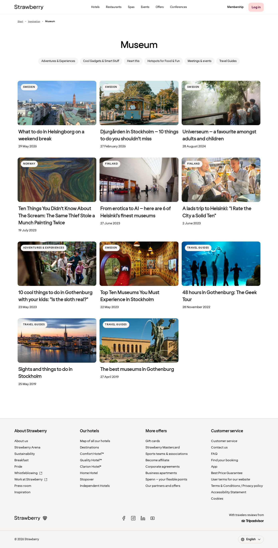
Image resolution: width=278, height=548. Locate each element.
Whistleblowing (28, 473)
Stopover (87, 479)
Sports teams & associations (166, 454)
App (214, 466)
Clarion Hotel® (90, 466)
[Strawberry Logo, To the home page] (28, 7)
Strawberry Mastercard (162, 447)
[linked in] (142, 518)
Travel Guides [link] (228, 61)
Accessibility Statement (228, 492)
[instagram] (133, 518)
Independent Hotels (95, 486)
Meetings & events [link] (199, 61)
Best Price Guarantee (226, 473)
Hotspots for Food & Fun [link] (163, 61)
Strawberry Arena (27, 447)
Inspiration (34, 21)
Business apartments (161, 473)
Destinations (89, 447)
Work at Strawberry (30, 479)
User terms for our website (230, 479)
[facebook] (123, 518)
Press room (22, 486)
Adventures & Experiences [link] (58, 61)
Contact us (219, 447)
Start (20, 21)
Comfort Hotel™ (92, 454)
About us (21, 441)
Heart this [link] (133, 61)
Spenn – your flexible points (166, 479)
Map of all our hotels (95, 441)
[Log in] (256, 7)
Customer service (224, 441)
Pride (18, 466)
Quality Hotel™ (91, 460)
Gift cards (152, 441)
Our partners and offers (162, 486)
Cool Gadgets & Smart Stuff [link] (101, 61)
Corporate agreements (162, 466)
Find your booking (224, 460)
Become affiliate (157, 460)
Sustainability (24, 454)
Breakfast (21, 460)
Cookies (217, 498)
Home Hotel (89, 473)
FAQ (214, 454)
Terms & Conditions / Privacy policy (237, 486)
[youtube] (152, 518)
